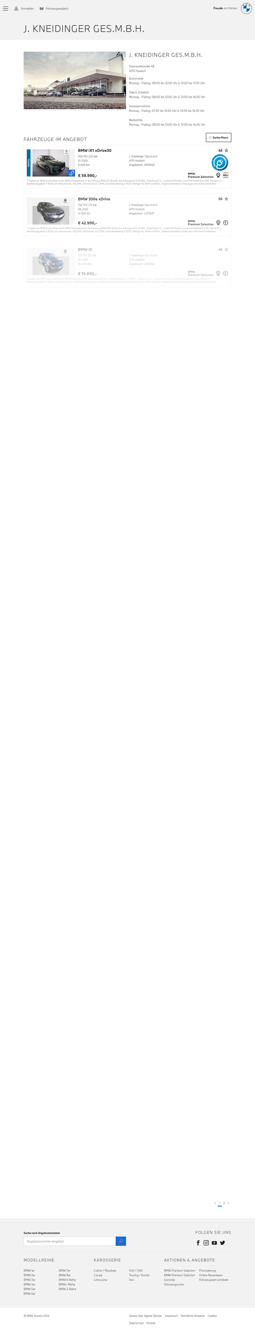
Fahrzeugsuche (174, 1284)
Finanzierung (207, 1270)
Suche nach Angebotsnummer (42, 1233)
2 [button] (224, 1203)
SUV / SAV (136, 1270)
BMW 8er (65, 1275)
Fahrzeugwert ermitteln (213, 1280)
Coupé (98, 1275)
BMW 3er (29, 1280)
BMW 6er (29, 1293)
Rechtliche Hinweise (193, 1316)
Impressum (171, 1316)
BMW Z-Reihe (67, 1289)
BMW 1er (29, 1270)
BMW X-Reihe (67, 1280)
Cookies (212, 1316)
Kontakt (151, 1323)
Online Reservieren (211, 1275)
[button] (5, 8)
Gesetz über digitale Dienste (145, 1316)
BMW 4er (29, 1284)
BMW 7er (64, 1270)
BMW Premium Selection (179, 1270)
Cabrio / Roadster (105, 1270)
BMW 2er (29, 1275)
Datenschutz (136, 1323)
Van (131, 1280)
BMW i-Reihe (67, 1284)
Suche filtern (218, 137)
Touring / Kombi (139, 1275)
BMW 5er (29, 1289)
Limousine (100, 1280)
